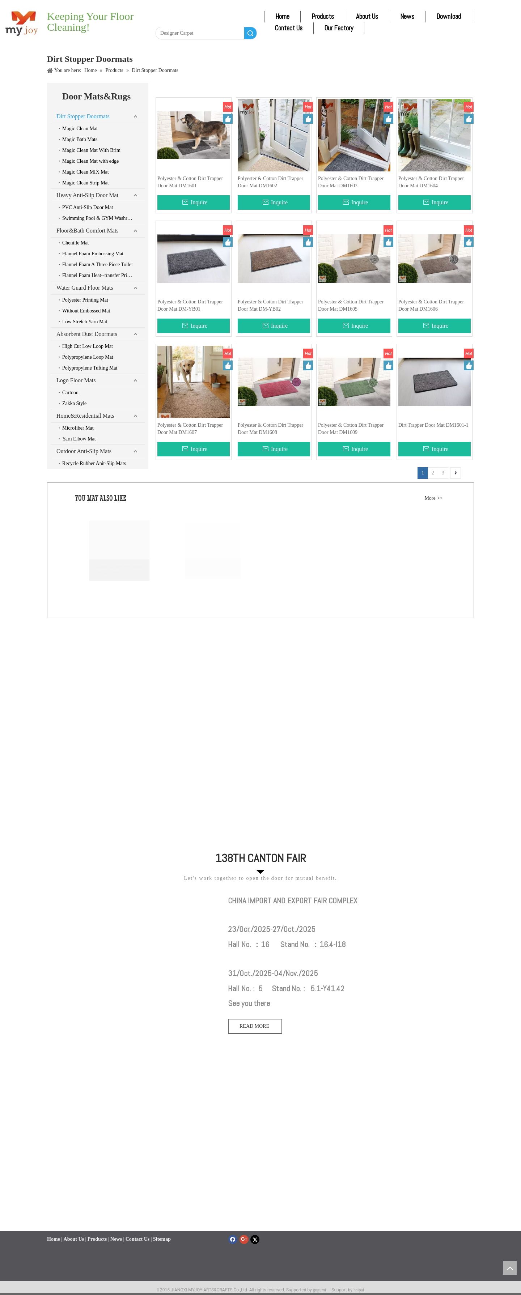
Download (448, 16)
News (407, 16)
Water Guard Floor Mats (84, 288)
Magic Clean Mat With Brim (91, 150)
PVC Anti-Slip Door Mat (87, 207)
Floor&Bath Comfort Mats (87, 230)
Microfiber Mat (78, 428)
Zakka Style (74, 403)
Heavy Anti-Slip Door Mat (87, 195)
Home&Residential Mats (85, 416)
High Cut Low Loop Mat (87, 346)
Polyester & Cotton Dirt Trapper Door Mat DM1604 (431, 182)
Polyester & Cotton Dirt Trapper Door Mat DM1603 (351, 182)
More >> (433, 498)
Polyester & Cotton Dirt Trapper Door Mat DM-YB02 (270, 305)
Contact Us (288, 28)
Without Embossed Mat (86, 311)
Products (323, 16)
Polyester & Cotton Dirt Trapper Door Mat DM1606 (431, 305)
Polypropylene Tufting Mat (89, 368)
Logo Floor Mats (76, 380)
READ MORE (255, 1026)
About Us (367, 16)
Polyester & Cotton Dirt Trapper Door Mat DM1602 (270, 182)
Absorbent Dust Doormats (86, 334)
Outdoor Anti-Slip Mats (83, 451)
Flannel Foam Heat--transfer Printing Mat (103, 275)
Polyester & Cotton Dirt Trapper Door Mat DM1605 (351, 305)
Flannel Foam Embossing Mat (92, 253)
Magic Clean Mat (80, 128)
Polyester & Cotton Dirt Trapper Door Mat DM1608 (270, 428)
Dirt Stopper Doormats (83, 116)
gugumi (319, 1289)
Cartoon (70, 392)
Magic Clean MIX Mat (85, 172)
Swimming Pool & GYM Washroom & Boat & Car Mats (103, 218)
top (510, 1268)
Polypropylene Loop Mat (87, 357)
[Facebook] (163, 20)
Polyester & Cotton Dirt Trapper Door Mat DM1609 (351, 428)
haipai (358, 1289)
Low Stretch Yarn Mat (84, 321)
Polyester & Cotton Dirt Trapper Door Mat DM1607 (190, 428)
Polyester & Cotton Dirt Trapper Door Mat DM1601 (190, 182)
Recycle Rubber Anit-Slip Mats (94, 463)
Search (250, 33)
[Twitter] (190, 20)
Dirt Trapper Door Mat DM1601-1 (433, 425)
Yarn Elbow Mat (79, 439)
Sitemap (162, 1245)
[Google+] (244, 1239)
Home (282, 16)
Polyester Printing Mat (85, 300)
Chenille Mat (75, 243)
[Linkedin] (177, 20)
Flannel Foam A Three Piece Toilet (97, 264)
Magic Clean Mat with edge (90, 161)
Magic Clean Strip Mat (85, 183)
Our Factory (339, 28)
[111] (134, 899)
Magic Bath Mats (79, 139)
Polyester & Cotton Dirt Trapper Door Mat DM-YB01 (190, 305)
